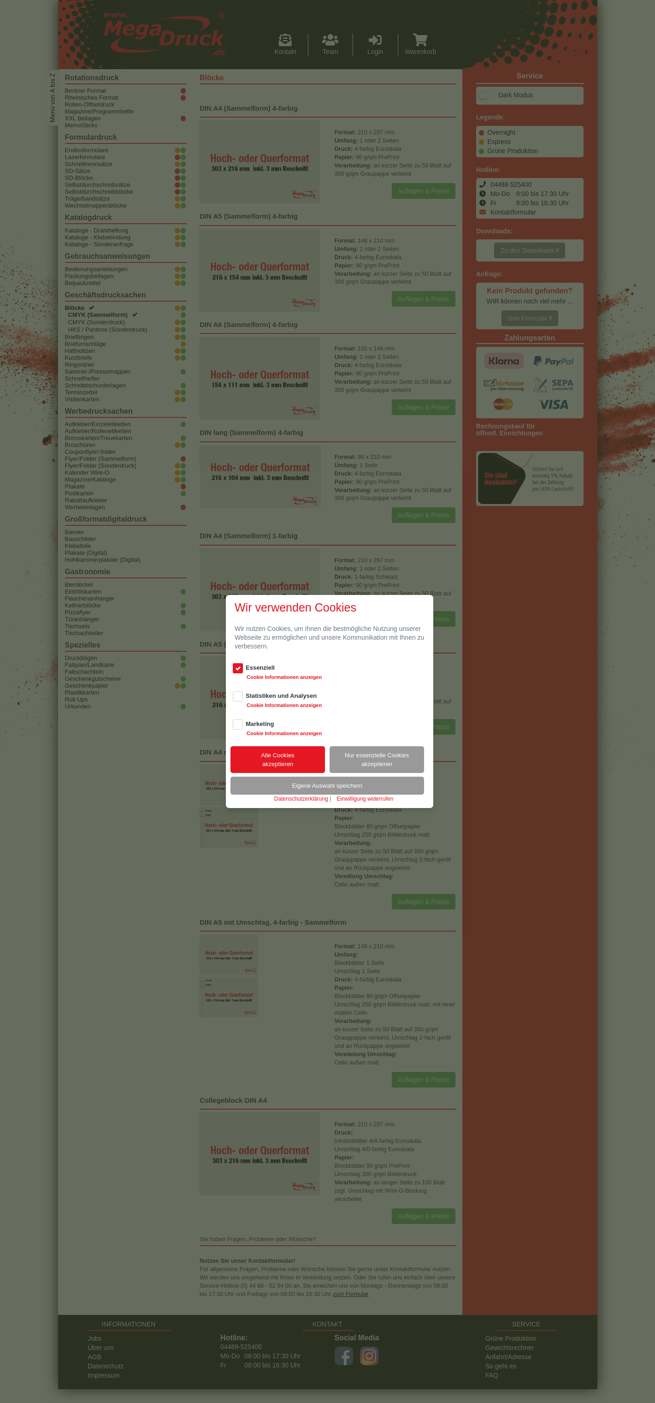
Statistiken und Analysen (281, 695)
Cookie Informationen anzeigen (284, 677)
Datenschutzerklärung (301, 799)
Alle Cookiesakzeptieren (277, 759)
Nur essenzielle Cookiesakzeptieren (377, 759)
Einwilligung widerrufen (364, 799)
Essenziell (260, 667)
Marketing (260, 723)
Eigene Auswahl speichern (327, 785)
